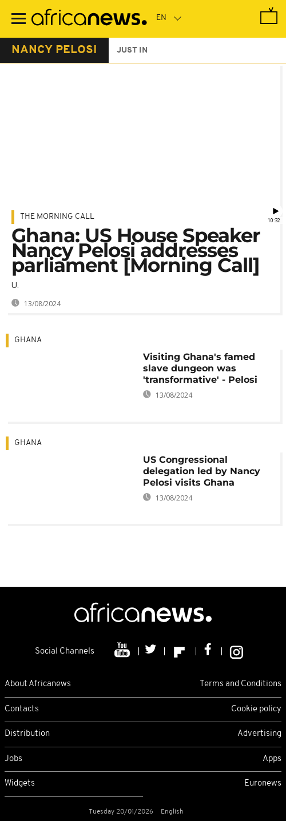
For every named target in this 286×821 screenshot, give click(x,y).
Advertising (259, 734)
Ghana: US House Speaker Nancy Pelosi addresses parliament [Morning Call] (135, 250)
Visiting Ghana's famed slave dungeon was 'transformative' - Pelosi (200, 368)
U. (15, 284)
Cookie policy (256, 709)
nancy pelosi (54, 50)
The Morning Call (57, 217)
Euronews (262, 783)
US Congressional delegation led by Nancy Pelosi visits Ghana (201, 471)
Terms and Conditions (240, 684)
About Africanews (38, 684)
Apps (272, 759)
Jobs (13, 759)
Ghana (28, 340)
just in (132, 50)
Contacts (22, 709)
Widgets (20, 783)
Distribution (27, 734)
